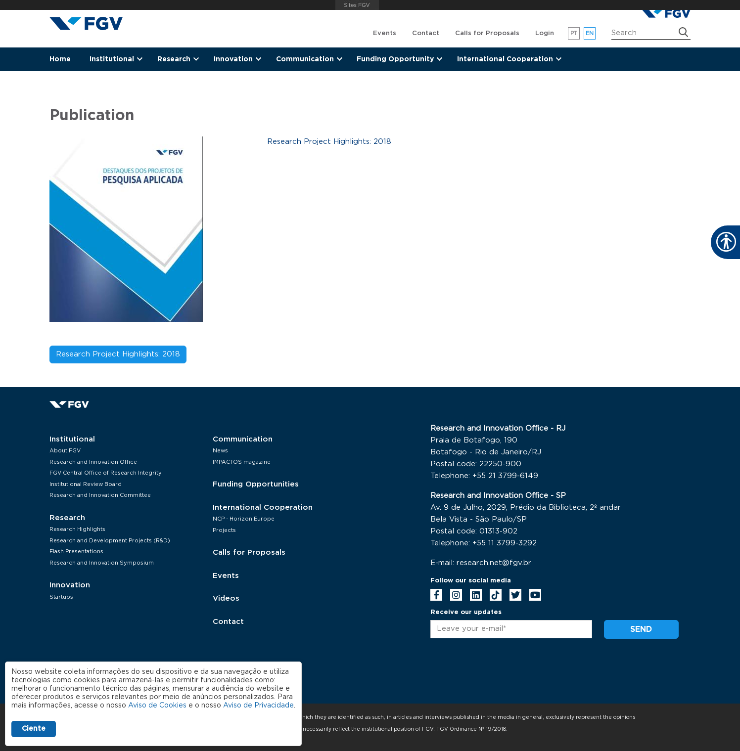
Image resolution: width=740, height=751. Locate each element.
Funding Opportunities (256, 484)
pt (574, 33)
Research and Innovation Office (93, 462)
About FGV (65, 450)
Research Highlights (77, 529)
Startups (61, 597)
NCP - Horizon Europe (244, 519)
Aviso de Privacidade (258, 705)
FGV (356, 5)
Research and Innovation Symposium (101, 563)
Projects (224, 530)
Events (384, 33)
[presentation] (505, 672)
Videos (226, 598)
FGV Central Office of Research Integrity (105, 473)
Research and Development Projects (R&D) (109, 540)
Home (60, 59)
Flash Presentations (76, 551)
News (220, 450)
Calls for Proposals (487, 33)
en (590, 33)
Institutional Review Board (85, 484)
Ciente (34, 728)
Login (544, 33)
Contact (425, 33)
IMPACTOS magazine (242, 462)
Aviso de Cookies (157, 705)
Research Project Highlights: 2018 (118, 354)
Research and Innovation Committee (100, 495)
